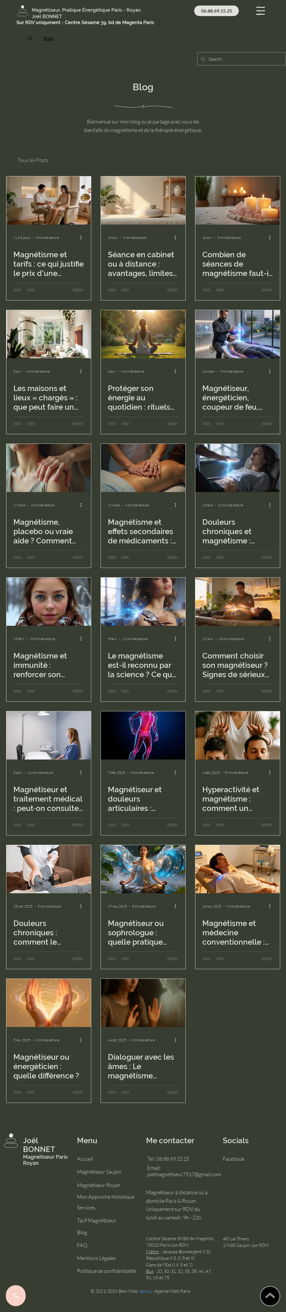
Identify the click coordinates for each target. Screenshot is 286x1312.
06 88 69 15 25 (173, 1158)
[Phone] (16, 1295)
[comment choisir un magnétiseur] (237, 602)
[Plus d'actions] (83, 237)
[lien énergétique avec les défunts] (143, 1003)
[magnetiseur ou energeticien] (48, 1003)
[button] (260, 11)
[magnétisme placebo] (48, 468)
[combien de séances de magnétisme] (237, 200)
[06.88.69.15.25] (216, 10)
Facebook (234, 1158)
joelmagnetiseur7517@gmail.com (184, 1174)
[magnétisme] (143, 602)
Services (86, 1207)
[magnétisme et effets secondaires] (143, 468)
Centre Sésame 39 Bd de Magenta (179, 1238)
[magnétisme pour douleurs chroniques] (237, 468)
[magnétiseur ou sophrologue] (143, 869)
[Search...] (240, 59)
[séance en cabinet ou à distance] (143, 200)
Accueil (85, 1158)
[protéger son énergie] (143, 334)
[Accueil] (30, 38)
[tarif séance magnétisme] (48, 200)
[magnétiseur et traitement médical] (48, 735)
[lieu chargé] (48, 334)
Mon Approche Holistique (105, 1196)
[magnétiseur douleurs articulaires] (143, 735)
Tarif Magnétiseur (96, 1220)
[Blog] (48, 38)
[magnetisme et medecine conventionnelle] (237, 869)
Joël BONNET (39, 1145)
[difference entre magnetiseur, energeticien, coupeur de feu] (237, 334)
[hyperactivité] (237, 735)
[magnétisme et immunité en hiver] (48, 602)
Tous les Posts (33, 160)
